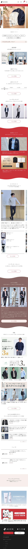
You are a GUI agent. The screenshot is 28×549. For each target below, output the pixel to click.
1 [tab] (10, 29)
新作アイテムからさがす (7, 539)
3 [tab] (12, 29)
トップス (18, 87)
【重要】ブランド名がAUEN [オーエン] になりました (14, 5)
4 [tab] (14, 29)
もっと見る (23, 442)
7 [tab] (18, 29)
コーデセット (10, 37)
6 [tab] (16, 29)
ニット (16, 35)
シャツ (23, 35)
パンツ (6, 545)
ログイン (8, 532)
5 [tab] (15, 29)
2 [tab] (11, 29)
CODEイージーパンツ (8, 35)
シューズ (4, 548)
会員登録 (19, 532)
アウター (11, 87)
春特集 (18, 37)
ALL (4, 87)
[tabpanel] (13, 17)
